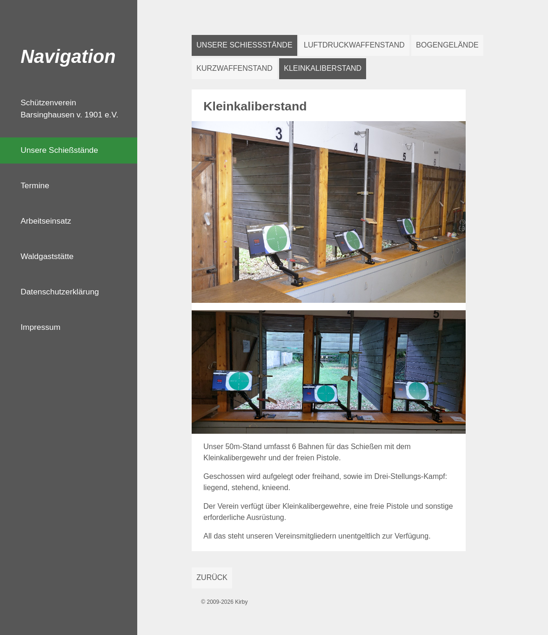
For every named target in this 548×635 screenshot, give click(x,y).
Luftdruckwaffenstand (354, 45)
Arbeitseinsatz (45, 220)
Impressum (40, 327)
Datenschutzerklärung (59, 291)
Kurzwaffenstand (234, 68)
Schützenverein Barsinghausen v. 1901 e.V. (69, 108)
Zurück (211, 577)
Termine (34, 185)
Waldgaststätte (47, 256)
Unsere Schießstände (59, 150)
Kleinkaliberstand (322, 68)
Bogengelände (447, 45)
